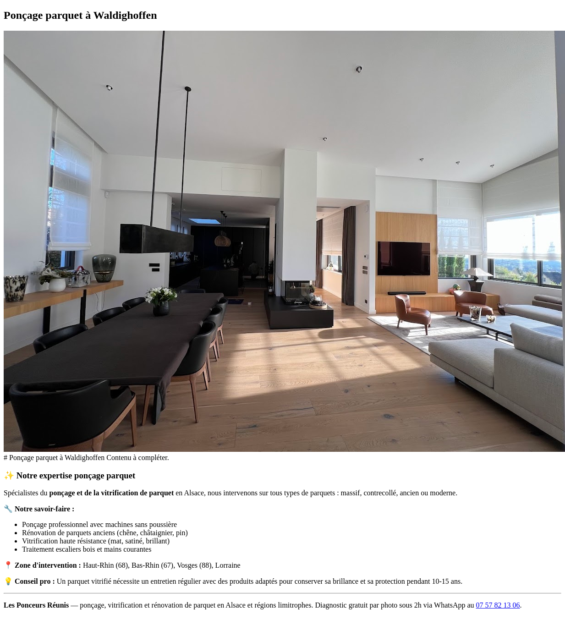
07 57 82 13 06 (498, 605)
